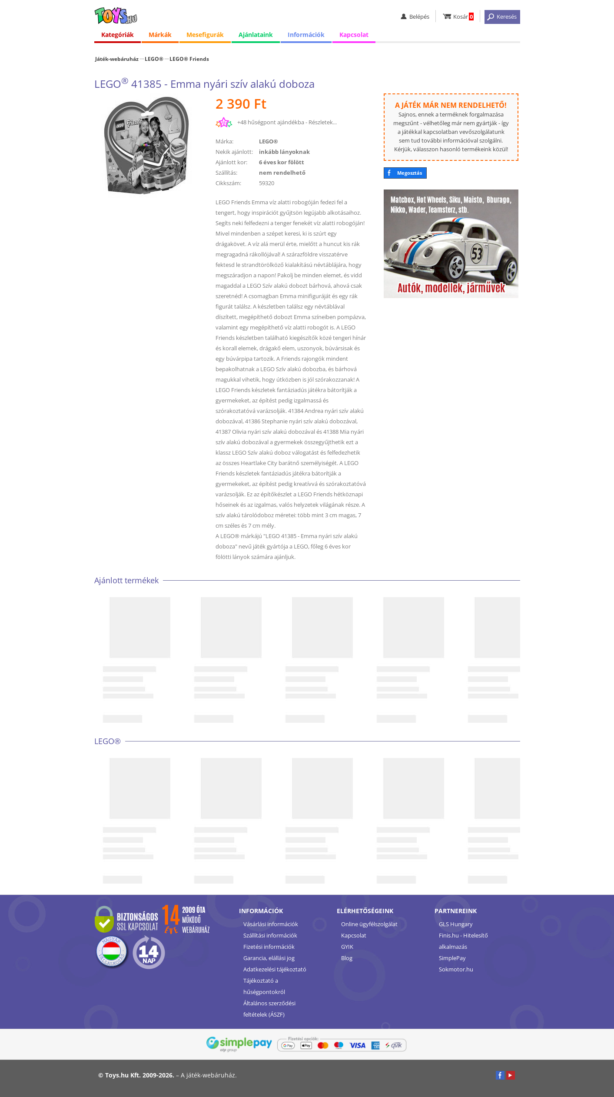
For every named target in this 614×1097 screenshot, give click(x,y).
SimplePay (452, 958)
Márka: (224, 141)
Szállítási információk (270, 935)
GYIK (347, 947)
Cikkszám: (228, 183)
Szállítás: (226, 172)
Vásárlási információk (270, 924)
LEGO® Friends (189, 58)
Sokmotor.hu (456, 969)
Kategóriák (117, 34)
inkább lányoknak (284, 152)
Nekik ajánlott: (234, 152)
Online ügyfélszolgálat (369, 924)
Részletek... (323, 122)
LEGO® (154, 58)
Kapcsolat (353, 34)
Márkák (160, 34)
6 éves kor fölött (281, 162)
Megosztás (409, 173)
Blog (346, 958)
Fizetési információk (269, 947)
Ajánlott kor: (231, 162)
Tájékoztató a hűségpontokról (264, 986)
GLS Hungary (456, 924)
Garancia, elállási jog (269, 958)
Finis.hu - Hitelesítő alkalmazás (463, 941)
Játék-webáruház (117, 58)
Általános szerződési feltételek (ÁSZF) (269, 1008)
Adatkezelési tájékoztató (274, 969)
